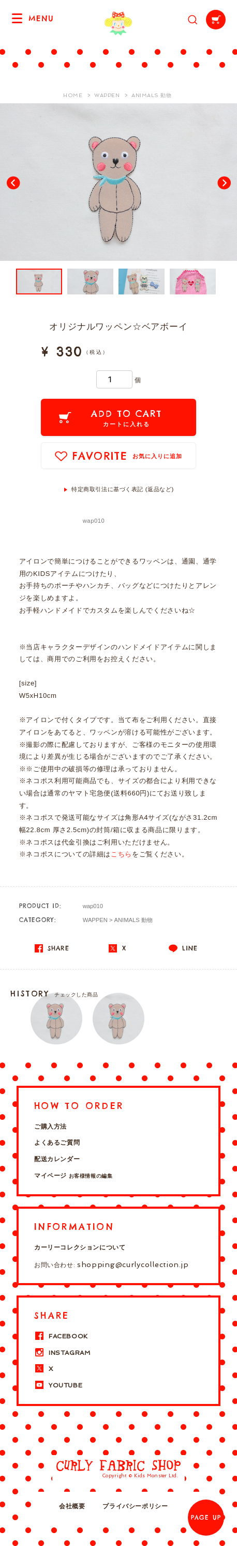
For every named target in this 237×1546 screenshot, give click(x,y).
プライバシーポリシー (135, 1506)
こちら (121, 854)
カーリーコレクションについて (79, 1247)
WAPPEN (95, 920)
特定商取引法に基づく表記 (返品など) (122, 489)
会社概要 (72, 1506)
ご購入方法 (50, 1126)
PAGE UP (206, 1517)
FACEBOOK (61, 1336)
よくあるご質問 (57, 1142)
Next (223, 182)
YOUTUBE (58, 1385)
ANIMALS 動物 (133, 920)
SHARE (52, 948)
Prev (13, 182)
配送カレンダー (57, 1159)
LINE (183, 948)
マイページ (73, 1175)
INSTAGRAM (62, 1352)
